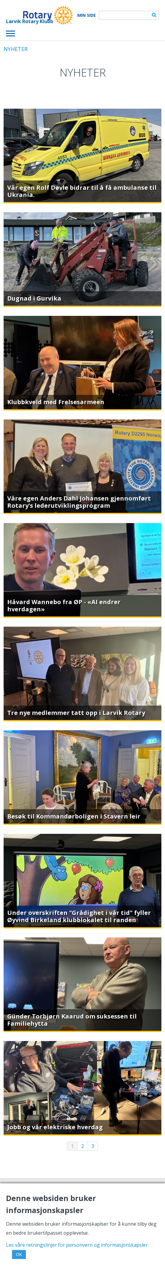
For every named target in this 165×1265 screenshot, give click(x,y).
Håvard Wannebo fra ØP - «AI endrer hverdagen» (64, 605)
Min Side (86, 15)
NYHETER (16, 49)
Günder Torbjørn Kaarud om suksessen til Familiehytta (72, 1019)
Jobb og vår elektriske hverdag (55, 1127)
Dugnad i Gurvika (34, 298)
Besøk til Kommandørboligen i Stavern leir (73, 816)
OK (19, 1254)
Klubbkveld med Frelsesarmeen (55, 402)
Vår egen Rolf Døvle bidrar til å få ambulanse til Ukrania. (82, 191)
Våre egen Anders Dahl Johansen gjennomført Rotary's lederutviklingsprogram (79, 502)
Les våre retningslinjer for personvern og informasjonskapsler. (77, 1245)
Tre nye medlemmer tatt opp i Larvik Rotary (76, 713)
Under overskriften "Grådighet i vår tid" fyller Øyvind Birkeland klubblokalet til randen (79, 916)
